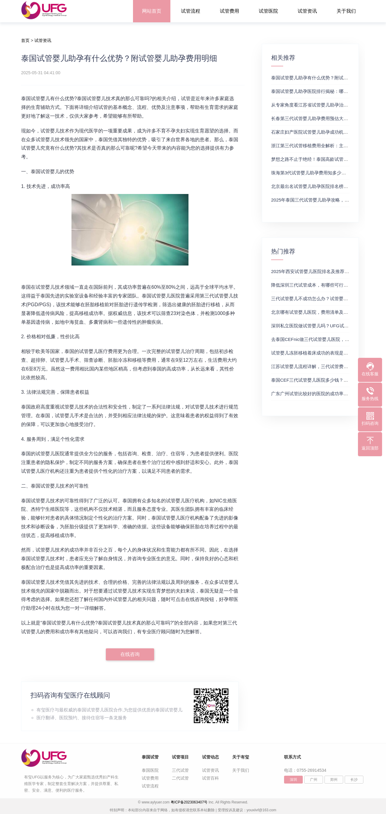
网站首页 (151, 11)
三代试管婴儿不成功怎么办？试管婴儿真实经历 (318, 298)
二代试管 (180, 778)
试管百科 (210, 778)
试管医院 (268, 11)
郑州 (333, 779)
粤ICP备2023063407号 (189, 802)
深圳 (293, 779)
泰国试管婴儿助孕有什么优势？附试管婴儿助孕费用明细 (327, 77)
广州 (313, 779)
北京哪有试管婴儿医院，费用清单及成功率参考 (318, 312)
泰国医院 (150, 770)
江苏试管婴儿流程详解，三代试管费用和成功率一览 (323, 366)
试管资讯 (307, 11)
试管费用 (229, 11)
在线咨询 (130, 654)
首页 (25, 40)
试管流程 (190, 11)
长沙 (354, 779)
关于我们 (346, 11)
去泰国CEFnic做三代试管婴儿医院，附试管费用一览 (323, 339)
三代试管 (180, 770)
